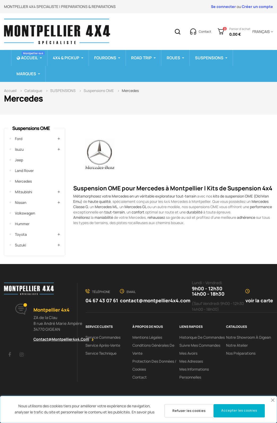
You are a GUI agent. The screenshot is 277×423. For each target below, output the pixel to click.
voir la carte (259, 300)
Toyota (21, 234)
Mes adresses (191, 361)
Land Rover (24, 170)
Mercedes (23, 181)
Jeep (19, 159)
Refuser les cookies (189, 410)
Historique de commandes (202, 337)
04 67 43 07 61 (101, 300)
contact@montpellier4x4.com (61, 339)
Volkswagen (25, 213)
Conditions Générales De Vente (153, 349)
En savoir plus (143, 411)
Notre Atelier (237, 345)
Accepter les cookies (239, 410)
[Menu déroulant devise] (261, 32)
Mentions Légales (147, 337)
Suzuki (20, 245)
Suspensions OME (31, 128)
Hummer (22, 223)
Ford (18, 138)
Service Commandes (102, 337)
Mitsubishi (23, 191)
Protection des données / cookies (154, 365)
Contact (139, 377)
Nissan (20, 202)
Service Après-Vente (102, 345)
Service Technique (100, 353)
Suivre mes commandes (199, 345)
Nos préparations (241, 353)
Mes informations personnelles (194, 373)
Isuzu (19, 149)
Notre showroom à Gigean (248, 337)
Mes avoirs (188, 353)
